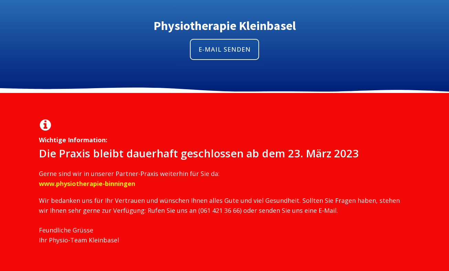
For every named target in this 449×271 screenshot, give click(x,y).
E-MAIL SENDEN (225, 49)
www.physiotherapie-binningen (87, 183)
